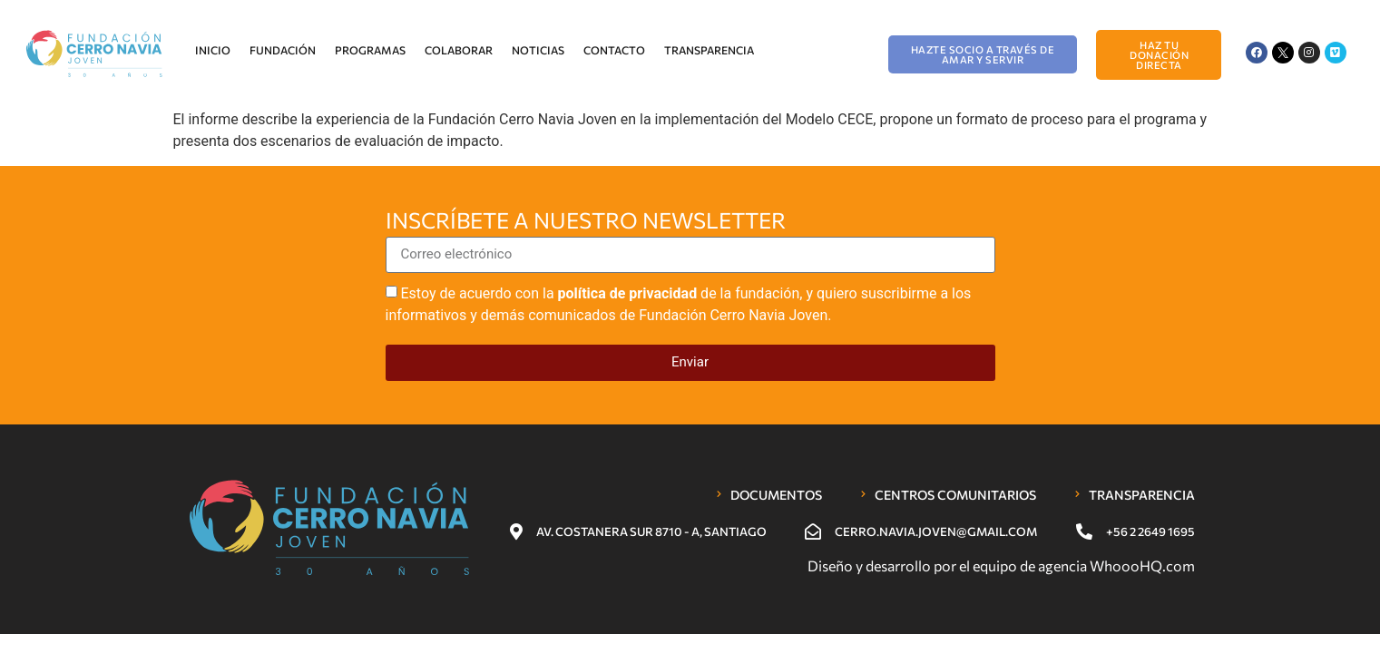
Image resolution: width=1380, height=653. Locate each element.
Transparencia (709, 50)
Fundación (283, 50)
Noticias (538, 50)
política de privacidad (628, 292)
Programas (370, 50)
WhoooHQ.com (1142, 565)
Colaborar (459, 50)
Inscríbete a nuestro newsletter (586, 221)
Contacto (614, 50)
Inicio (212, 50)
